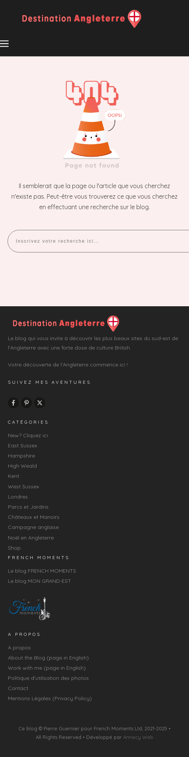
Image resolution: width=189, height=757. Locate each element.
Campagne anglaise (33, 527)
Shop (14, 547)
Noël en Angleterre (31, 537)
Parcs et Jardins (28, 506)
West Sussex (23, 486)
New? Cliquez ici (28, 435)
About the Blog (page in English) (48, 657)
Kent (13, 476)
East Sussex (22, 445)
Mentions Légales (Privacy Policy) (50, 698)
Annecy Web (138, 737)
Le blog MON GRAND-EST (39, 581)
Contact (18, 688)
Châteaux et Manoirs (33, 517)
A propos (19, 647)
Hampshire (21, 455)
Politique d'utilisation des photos (48, 678)
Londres (18, 496)
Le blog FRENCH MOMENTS (42, 570)
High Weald (22, 465)
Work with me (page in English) (47, 667)
